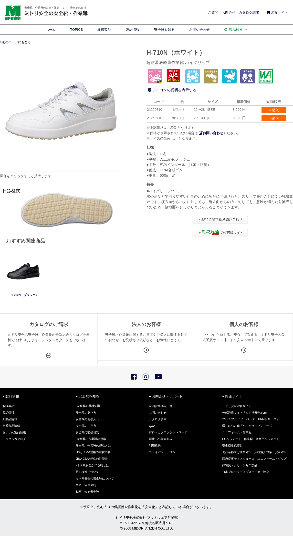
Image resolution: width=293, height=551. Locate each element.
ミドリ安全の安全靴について (95, 478)
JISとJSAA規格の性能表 (92, 458)
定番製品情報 (11, 426)
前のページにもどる (15, 42)
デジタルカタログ (14, 439)
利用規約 (155, 445)
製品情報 (132, 29)
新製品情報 (9, 419)
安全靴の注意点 (86, 426)
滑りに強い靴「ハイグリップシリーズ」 (248, 426)
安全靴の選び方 (86, 412)
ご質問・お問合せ (221, 12)
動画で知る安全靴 (87, 491)
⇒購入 (274, 110)
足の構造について (87, 472)
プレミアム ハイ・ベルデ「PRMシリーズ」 (250, 419)
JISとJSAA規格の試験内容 (93, 452)
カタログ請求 (249, 12)
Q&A (152, 426)
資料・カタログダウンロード (168, 432)
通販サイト (277, 12)
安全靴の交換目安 (87, 432)
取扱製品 (104, 29)
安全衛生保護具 (232, 445)
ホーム (50, 29)
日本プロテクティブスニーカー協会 (245, 472)
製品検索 (238, 29)
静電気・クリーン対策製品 (239, 465)
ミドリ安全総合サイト (236, 406)
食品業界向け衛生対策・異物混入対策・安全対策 (254, 452)
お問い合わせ (199, 29)
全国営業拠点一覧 (160, 406)
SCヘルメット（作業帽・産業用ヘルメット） (252, 439)
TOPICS (76, 29)
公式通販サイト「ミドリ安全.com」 (246, 412)
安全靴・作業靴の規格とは (93, 445)
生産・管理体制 (86, 485)
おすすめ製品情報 (14, 432)
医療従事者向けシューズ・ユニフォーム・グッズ (254, 458)
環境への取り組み (160, 439)
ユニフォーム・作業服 (236, 432)
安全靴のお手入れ (87, 419)
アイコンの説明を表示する (172, 90)
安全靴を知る (164, 29)
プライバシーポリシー (163, 452)
